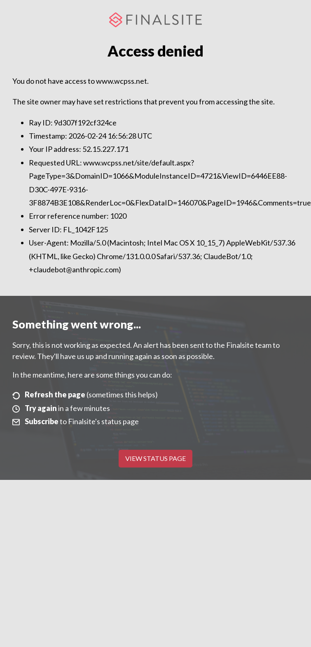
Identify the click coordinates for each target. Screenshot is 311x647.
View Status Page (155, 458)
